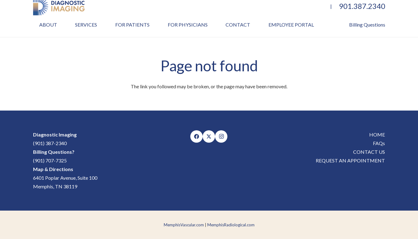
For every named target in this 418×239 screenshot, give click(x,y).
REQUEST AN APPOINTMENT (350, 160)
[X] (209, 136)
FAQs (379, 143)
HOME (377, 134)
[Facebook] (196, 136)
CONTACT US (369, 152)
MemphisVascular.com (184, 224)
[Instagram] (221, 136)
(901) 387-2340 (50, 143)
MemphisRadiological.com (231, 224)
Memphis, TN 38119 (55, 186)
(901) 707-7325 (50, 160)
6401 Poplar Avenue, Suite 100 (65, 178)
